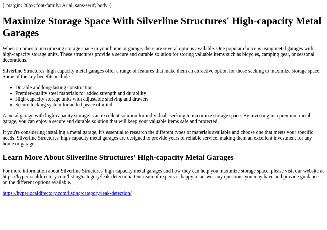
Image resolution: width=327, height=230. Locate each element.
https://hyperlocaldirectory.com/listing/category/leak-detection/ (67, 193)
